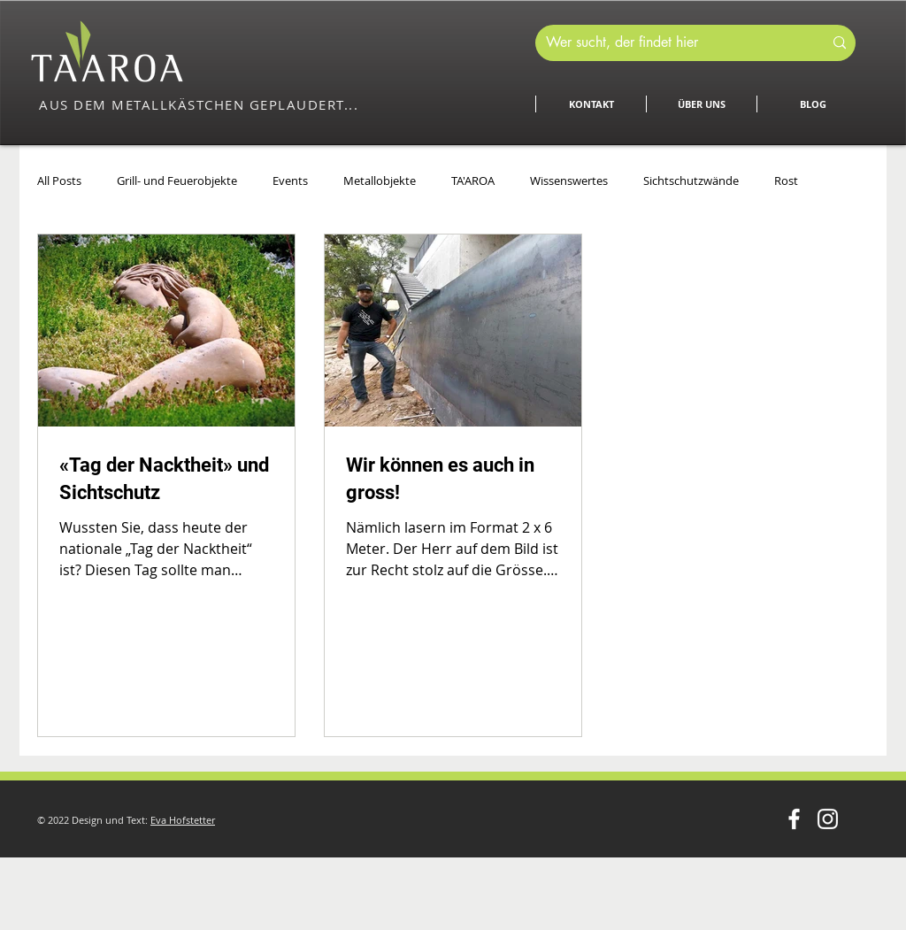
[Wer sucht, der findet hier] (671, 43)
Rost (786, 180)
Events (290, 180)
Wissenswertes (569, 180)
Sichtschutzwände (691, 180)
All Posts (59, 180)
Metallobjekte (379, 180)
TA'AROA (473, 180)
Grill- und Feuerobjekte (177, 180)
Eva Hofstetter (182, 819)
